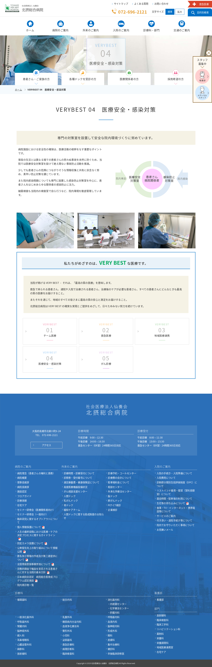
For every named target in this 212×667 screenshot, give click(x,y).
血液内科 (112, 621)
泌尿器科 (67, 640)
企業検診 (112, 510)
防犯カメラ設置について (32, 543)
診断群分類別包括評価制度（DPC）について (177, 484)
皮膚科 (111, 640)
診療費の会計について (120, 478)
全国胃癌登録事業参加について (35, 564)
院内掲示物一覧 (25, 585)
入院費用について (166, 478)
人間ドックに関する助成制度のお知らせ (84, 516)
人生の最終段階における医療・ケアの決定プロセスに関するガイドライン (37, 535)
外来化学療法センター (120, 491)
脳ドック (112, 496)
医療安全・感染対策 (49, 358)
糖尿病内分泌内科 (71, 621)
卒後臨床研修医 (116, 653)
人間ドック (70, 496)
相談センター (115, 487)
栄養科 (160, 638)
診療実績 (22, 500)
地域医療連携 (162, 329)
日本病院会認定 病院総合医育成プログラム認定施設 (37, 578)
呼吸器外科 (23, 621)
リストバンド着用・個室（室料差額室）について (176, 492)
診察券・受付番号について (78, 478)
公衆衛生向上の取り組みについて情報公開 (37, 549)
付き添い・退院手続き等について (174, 520)
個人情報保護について (31, 527)
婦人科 (20, 635)
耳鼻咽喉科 (23, 640)
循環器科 (22, 599)
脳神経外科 (23, 631)
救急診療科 (68, 644)
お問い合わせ (161, 3)
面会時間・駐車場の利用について (174, 498)
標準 (170, 12)
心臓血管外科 (24, 644)
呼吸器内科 (114, 617)
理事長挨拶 (23, 482)
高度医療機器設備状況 (75, 487)
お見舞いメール (165, 529)
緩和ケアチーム (72, 510)
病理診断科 (68, 649)
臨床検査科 (68, 653)
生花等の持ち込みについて (173, 503)
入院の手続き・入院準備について (174, 473)
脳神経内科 (114, 626)
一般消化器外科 (25, 617)
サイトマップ (121, 3)
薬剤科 (160, 634)
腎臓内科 (22, 626)
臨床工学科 (163, 624)
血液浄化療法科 (70, 626)
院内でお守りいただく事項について (176, 525)
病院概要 (22, 478)
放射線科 (22, 653)
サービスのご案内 (166, 516)
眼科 (110, 635)
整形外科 (67, 631)
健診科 (111, 649)
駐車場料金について (118, 482)
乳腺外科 (67, 617)
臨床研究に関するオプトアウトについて (37, 520)
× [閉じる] (209, 53)
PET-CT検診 (114, 505)
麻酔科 (20, 649)
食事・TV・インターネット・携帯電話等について (176, 509)
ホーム (18, 89)
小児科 (66, 635)
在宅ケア (22, 505)
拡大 (179, 12)
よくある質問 (141, 3)
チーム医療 (49, 329)
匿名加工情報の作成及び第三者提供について (37, 557)
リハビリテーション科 (168, 629)
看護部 (160, 599)
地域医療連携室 (165, 647)
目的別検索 (203, 12)
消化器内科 (129, 606)
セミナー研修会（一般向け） (32, 514)
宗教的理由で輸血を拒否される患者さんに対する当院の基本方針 (37, 570)
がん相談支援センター (75, 491)
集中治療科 (114, 644)
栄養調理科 (163, 643)
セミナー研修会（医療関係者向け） (36, 510)
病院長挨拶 (23, 487)
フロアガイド (24, 496)
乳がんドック (71, 500)
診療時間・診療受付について (79, 473)
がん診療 (106, 358)
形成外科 (112, 631)
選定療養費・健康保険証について (81, 482)
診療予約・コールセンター (122, 473)
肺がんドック (115, 500)
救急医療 (204, 4)
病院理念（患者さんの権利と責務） (36, 473)
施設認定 (22, 491)
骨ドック (68, 505)
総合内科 (67, 599)
